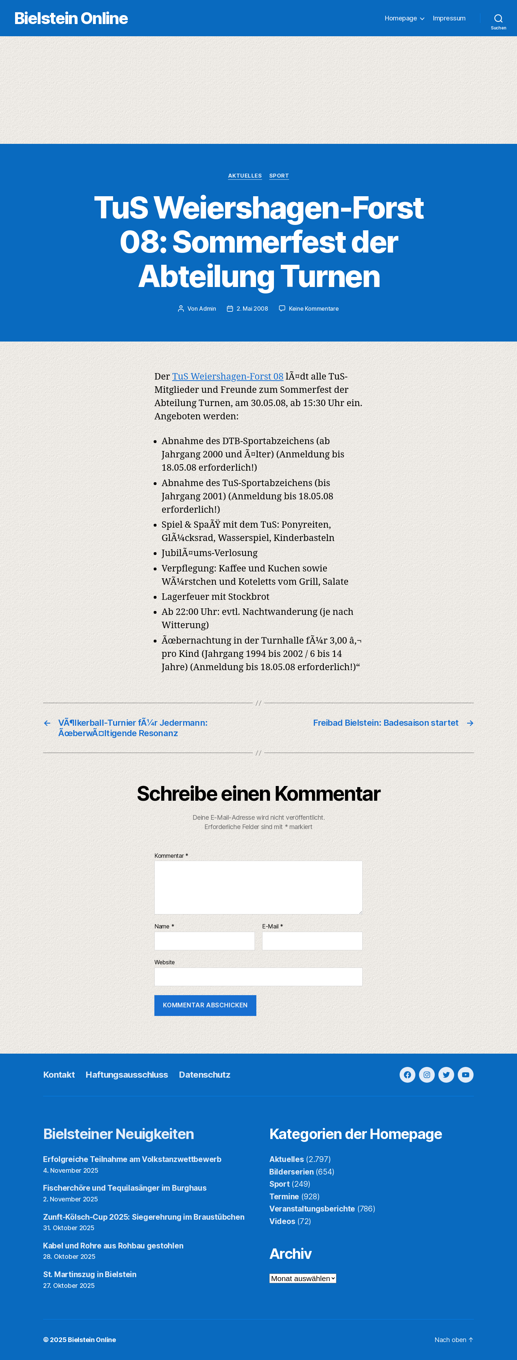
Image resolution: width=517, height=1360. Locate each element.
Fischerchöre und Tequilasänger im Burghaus (125, 1187)
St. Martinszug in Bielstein (89, 1274)
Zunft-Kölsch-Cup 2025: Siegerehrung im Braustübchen (143, 1217)
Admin (207, 308)
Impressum (449, 18)
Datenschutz (204, 1074)
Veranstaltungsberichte (312, 1208)
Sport (279, 176)
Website (164, 962)
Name (164, 926)
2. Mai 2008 (252, 308)
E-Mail (272, 926)
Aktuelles (245, 176)
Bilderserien (291, 1171)
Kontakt (59, 1074)
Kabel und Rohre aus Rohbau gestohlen (113, 1245)
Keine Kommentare (314, 308)
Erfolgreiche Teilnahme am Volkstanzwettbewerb (132, 1159)
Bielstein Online (71, 18)
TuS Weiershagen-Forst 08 (228, 376)
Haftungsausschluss (126, 1074)
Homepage (401, 18)
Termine (284, 1196)
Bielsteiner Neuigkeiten (118, 1134)
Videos (282, 1221)
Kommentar (171, 856)
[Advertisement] (258, 90)
